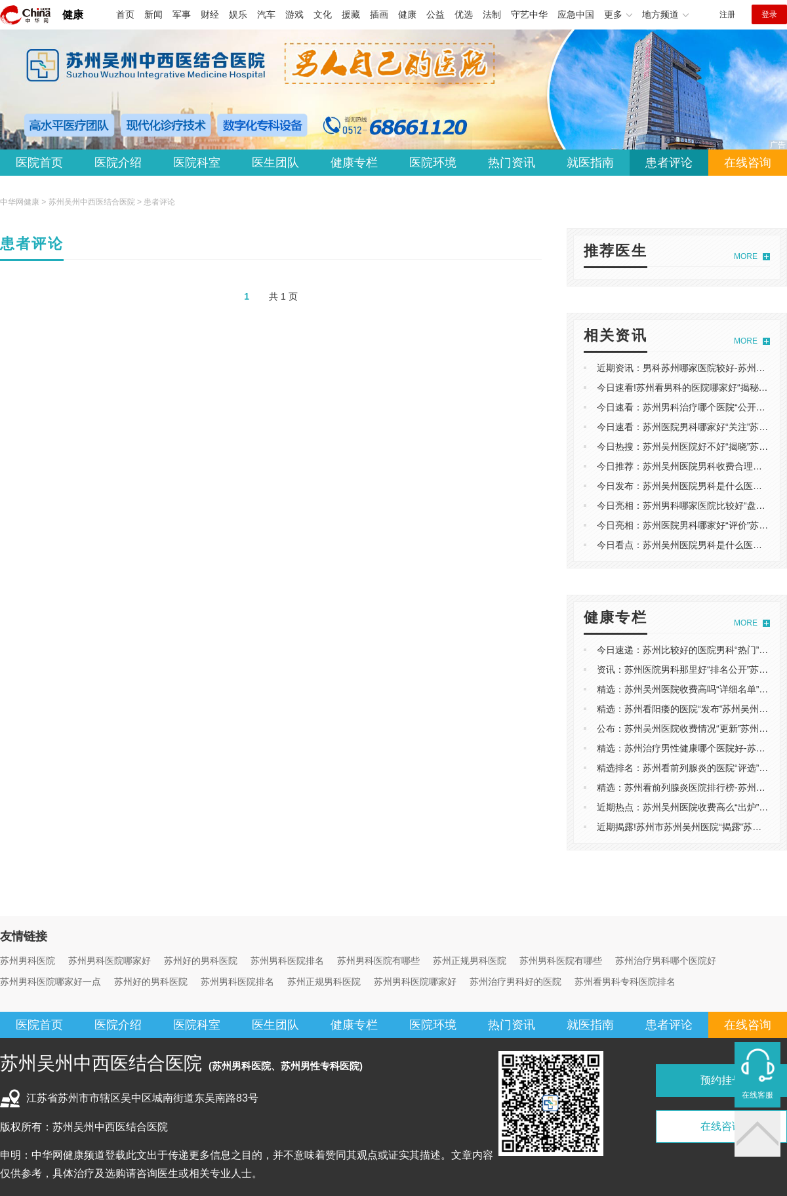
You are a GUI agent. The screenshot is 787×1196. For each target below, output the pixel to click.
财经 (210, 14)
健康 (72, 14)
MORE (745, 256)
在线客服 (757, 1095)
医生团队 (275, 162)
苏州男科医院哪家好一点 (50, 981)
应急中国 (575, 14)
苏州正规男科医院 (469, 960)
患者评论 (669, 162)
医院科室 (196, 162)
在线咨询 (747, 162)
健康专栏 (354, 162)
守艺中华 (529, 14)
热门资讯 (511, 162)
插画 (379, 14)
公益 (435, 14)
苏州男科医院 (27, 960)
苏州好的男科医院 (200, 960)
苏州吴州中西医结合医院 (92, 202)
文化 (322, 14)
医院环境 (432, 162)
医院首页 (39, 162)
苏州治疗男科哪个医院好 (665, 960)
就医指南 (590, 162)
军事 (181, 14)
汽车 (266, 14)
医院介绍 (118, 162)
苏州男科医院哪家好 (109, 960)
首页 (125, 14)
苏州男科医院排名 (287, 960)
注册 (727, 14)
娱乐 (238, 14)
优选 (463, 14)
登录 (769, 14)
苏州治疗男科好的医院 (515, 981)
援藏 (351, 14)
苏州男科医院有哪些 (378, 960)
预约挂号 (721, 1080)
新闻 (153, 14)
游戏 (294, 14)
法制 (492, 14)
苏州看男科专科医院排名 (625, 981)
